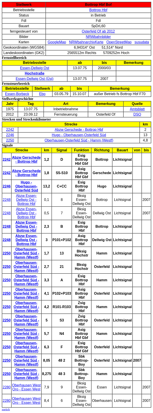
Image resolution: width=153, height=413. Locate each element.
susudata (142, 42)
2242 (10, 129)
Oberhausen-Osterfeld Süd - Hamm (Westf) (79, 140)
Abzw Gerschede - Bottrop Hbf (79, 129)
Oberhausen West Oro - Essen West (26, 387)
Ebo (42, 94)
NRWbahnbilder (98, 37)
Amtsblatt (137, 109)
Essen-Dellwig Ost (34, 68)
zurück (6, 409)
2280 (7, 387)
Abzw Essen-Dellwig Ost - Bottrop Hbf (26, 200)
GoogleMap (57, 42)
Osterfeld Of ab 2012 (98, 31)
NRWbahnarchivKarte (86, 42)
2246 (10, 135)
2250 (10, 140)
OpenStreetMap (119, 42)
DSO (137, 114)
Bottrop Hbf (98, 10)
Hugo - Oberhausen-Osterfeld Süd (79, 135)
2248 (7, 200)
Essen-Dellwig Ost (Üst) (34, 79)
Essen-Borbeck (17, 94)
